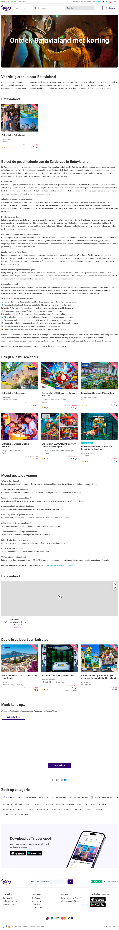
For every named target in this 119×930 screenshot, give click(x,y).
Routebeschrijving (16, 627)
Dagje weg (8, 797)
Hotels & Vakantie (27, 797)
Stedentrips (58, 810)
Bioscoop (31, 810)
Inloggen (110, 8)
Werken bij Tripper (38, 907)
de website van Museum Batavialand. (61, 565)
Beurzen (82, 810)
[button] (60, 597)
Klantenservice (8, 898)
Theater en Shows (9, 816)
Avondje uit (43, 797)
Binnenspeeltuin (9, 810)
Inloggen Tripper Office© (70, 901)
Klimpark (19, 804)
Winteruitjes (24, 816)
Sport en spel (94, 804)
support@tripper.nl (10, 904)
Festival (103, 810)
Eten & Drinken (59, 797)
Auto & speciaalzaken (102, 797)
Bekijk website (59, 765)
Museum (74, 804)
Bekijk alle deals (15, 717)
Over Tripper (36, 898)
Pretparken (51, 804)
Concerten (92, 810)
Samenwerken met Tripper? (71, 898)
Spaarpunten (36, 901)
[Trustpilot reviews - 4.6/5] (104, 881)
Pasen (28, 804)
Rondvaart (70, 810)
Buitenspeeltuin (44, 810)
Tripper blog (36, 904)
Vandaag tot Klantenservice (13, 1)
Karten (21, 810)
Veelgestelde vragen (10, 901)
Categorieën (20, 8)
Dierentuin (62, 804)
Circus (83, 804)
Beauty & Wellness (79, 797)
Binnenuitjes (7, 804)
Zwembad (39, 804)
